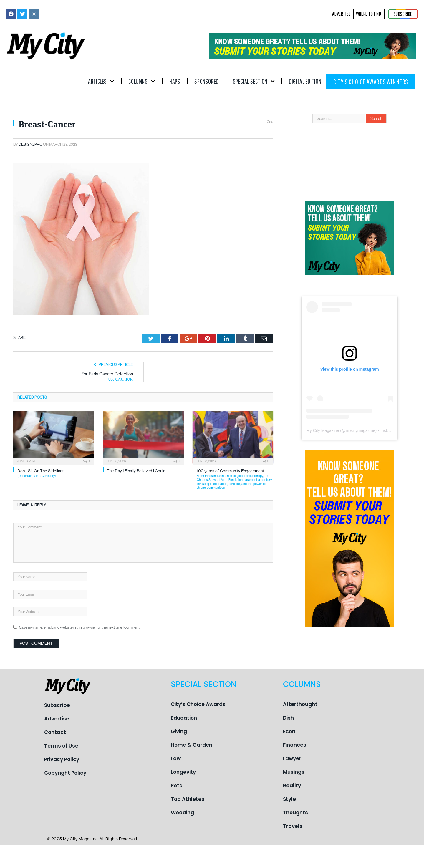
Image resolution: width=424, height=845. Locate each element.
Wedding (182, 812)
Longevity (183, 772)
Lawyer (292, 758)
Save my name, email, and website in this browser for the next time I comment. (79, 627)
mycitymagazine (360, 430)
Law (176, 758)
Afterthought (300, 704)
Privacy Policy (61, 759)
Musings (293, 772)
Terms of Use (61, 745)
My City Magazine (322, 430)
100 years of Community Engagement (235, 479)
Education (184, 717)
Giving (179, 731)
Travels (292, 826)
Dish (288, 717)
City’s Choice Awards (198, 704)
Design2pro (30, 144)
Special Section (254, 81)
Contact (55, 732)
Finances (294, 744)
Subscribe (57, 705)
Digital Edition (305, 81)
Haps (174, 81)
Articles (101, 81)
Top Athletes (187, 799)
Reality (292, 785)
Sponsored (206, 81)
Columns (141, 81)
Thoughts (295, 812)
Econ (289, 731)
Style (289, 799)
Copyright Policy (65, 772)
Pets (176, 785)
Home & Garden (191, 744)
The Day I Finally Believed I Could (136, 470)
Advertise (56, 718)
